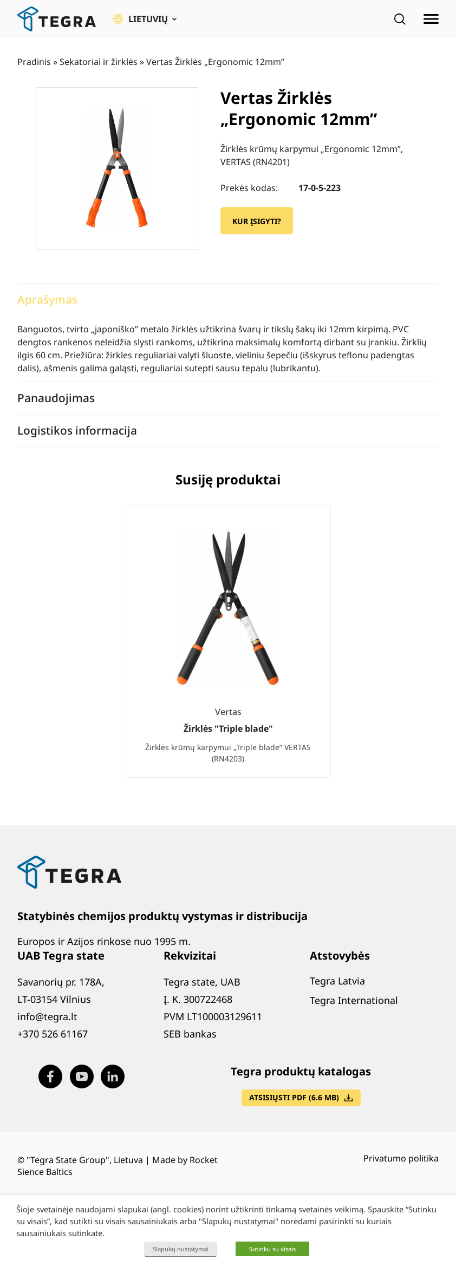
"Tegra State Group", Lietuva (85, 1160)
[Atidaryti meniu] (431, 18)
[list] (228, 650)
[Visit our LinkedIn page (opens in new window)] (113, 1076)
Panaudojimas (56, 397)
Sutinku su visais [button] (272, 1249)
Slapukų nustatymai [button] (181, 1249)
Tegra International (354, 1000)
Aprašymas (47, 299)
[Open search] (399, 18)
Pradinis (34, 62)
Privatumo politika (401, 1158)
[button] (145, 19)
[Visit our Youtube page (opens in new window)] (82, 1076)
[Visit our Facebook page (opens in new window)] (50, 1076)
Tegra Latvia (337, 980)
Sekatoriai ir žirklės (99, 62)
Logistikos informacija (77, 430)
